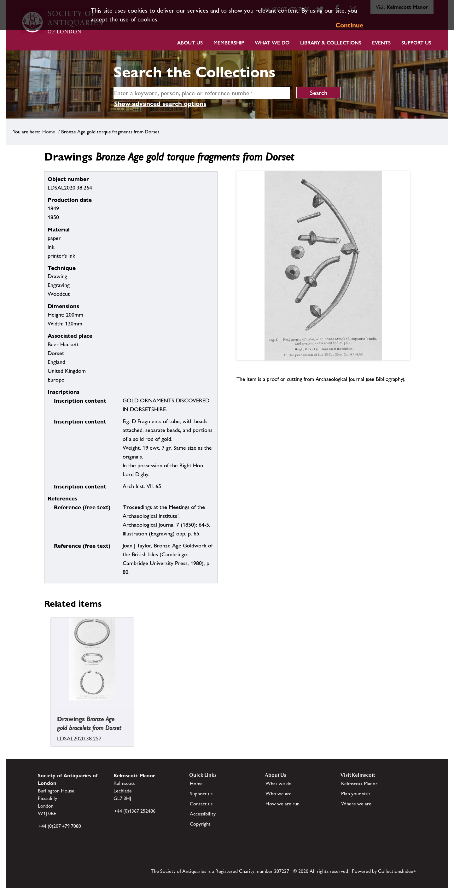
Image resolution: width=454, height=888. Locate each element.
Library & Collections (330, 43)
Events (381, 43)
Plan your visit (355, 794)
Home (48, 132)
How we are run (282, 804)
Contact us (201, 804)
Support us (201, 794)
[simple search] (202, 93)
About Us (190, 43)
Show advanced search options (160, 104)
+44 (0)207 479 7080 (59, 826)
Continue (349, 25)
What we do (272, 43)
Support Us (416, 43)
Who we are (278, 794)
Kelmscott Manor (359, 783)
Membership (228, 43)
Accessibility (203, 814)
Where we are (356, 804)
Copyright (200, 824)
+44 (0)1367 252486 (134, 811)
